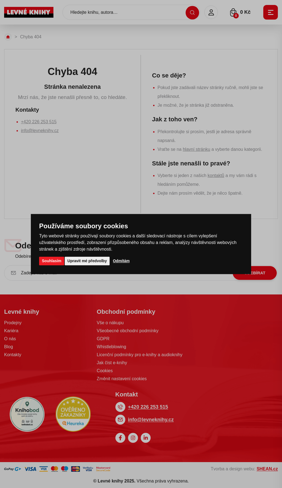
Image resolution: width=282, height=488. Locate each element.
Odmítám (121, 261)
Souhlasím (51, 261)
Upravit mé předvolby (87, 261)
